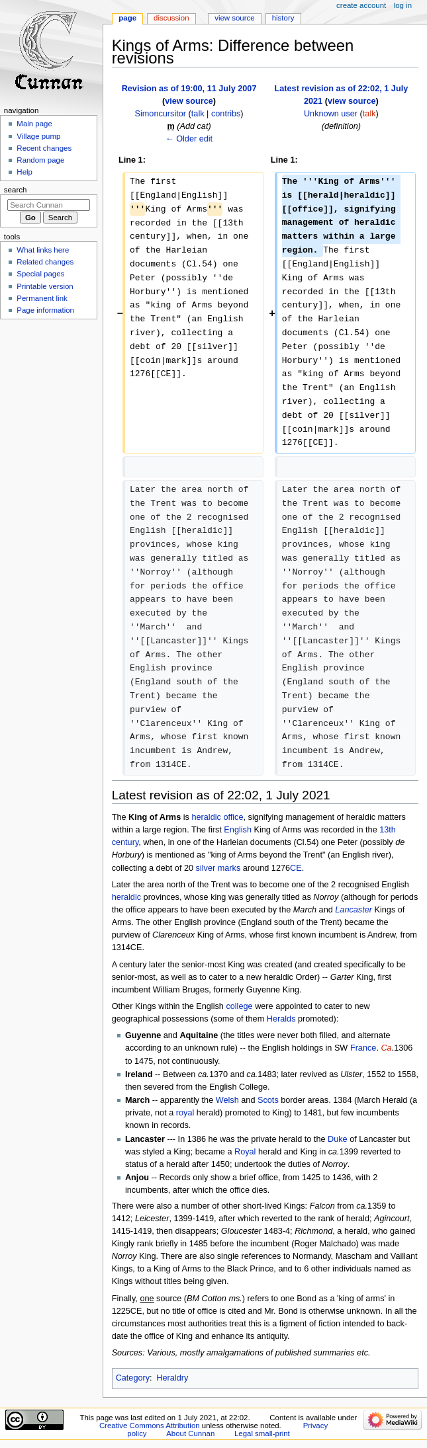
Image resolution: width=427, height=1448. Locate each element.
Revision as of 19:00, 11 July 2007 (189, 88)
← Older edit (189, 138)
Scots (268, 1100)
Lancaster (353, 909)
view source (189, 101)
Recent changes (44, 148)
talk (198, 113)
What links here (43, 250)
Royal (245, 1151)
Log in (403, 5)
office (233, 817)
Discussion (171, 18)
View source (234, 18)
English (238, 829)
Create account (361, 5)
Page (127, 18)
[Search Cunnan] (48, 205)
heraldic (205, 817)
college (239, 1006)
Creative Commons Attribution (149, 1425)
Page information (45, 310)
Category (133, 1378)
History (283, 18)
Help (24, 172)
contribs (225, 113)
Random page (40, 160)
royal (185, 1112)
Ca (386, 1048)
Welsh (227, 1100)
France (363, 1048)
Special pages (40, 274)
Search (15, 190)
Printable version (45, 286)
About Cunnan (190, 1433)
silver (206, 868)
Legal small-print (262, 1433)
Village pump (38, 136)
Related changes (45, 262)
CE (296, 868)
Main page (34, 124)
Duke (338, 1139)
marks (229, 868)
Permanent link (42, 298)
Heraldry (172, 1378)
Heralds (281, 1019)
